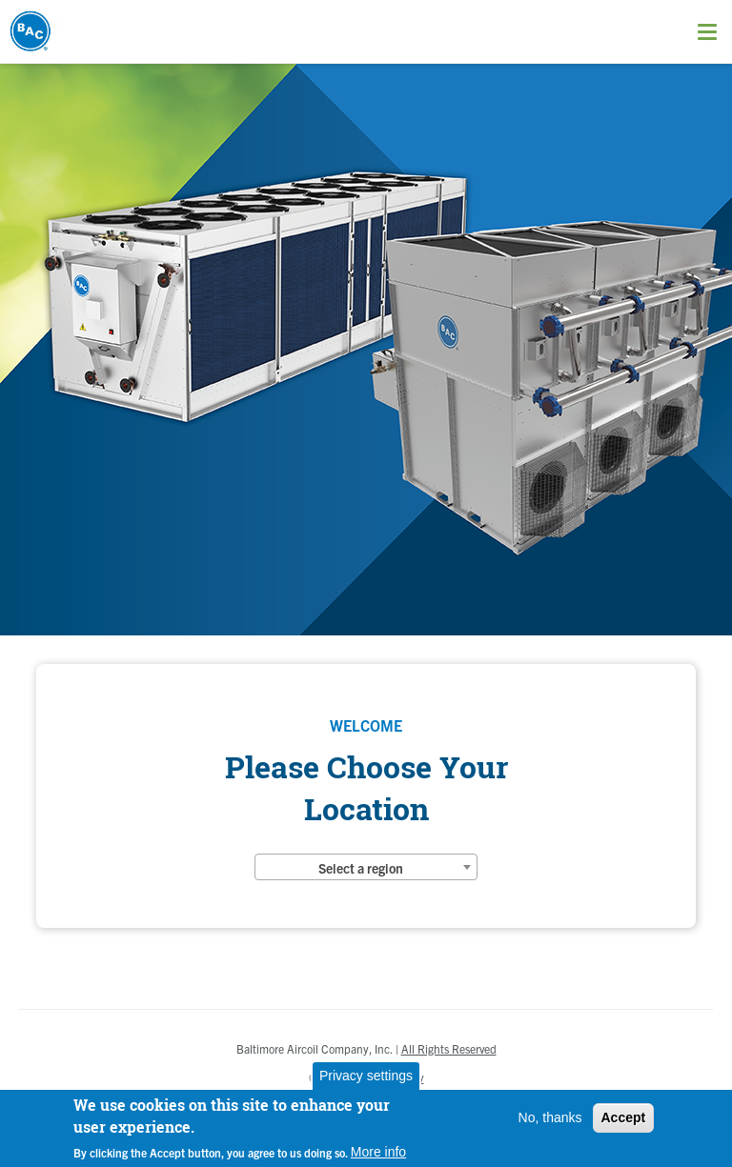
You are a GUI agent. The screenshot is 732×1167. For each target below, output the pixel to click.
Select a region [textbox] (360, 867)
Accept (623, 1117)
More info (378, 1151)
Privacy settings (366, 1075)
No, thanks (550, 1117)
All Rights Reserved (449, 1048)
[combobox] (366, 867)
